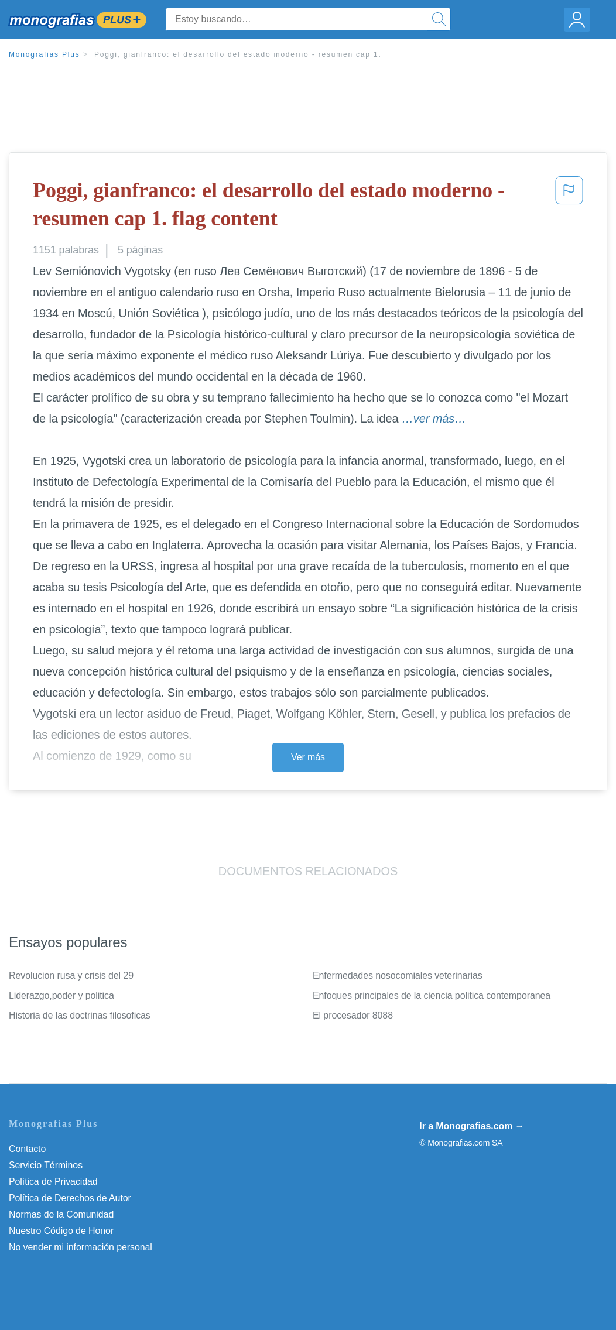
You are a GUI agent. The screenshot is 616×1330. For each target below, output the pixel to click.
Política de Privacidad (53, 1182)
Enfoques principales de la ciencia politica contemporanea (431, 995)
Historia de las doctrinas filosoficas (79, 1015)
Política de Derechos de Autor (70, 1198)
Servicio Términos (46, 1165)
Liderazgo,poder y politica (61, 995)
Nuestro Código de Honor (61, 1231)
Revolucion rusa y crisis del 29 (71, 976)
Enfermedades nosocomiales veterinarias (397, 976)
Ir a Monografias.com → (471, 1126)
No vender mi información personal (80, 1247)
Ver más (308, 757)
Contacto (27, 1149)
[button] (569, 207)
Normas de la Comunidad (61, 1214)
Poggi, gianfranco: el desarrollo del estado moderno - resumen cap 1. (238, 54)
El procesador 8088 (353, 1015)
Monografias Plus (44, 54)
